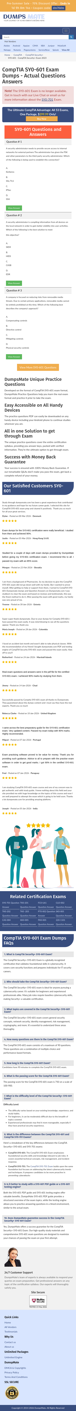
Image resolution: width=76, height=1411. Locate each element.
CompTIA (18, 55)
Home (7, 55)
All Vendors (10, 1327)
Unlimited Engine (13, 1357)
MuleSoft (62, 45)
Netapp (7, 50)
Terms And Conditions (16, 1376)
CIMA (35, 45)
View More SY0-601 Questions (38, 367)
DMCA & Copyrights (15, 1367)
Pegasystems (30, 50)
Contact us (10, 1342)
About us (9, 1346)
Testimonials (10, 1331)
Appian (26, 45)
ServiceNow (44, 50)
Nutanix (17, 50)
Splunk (56, 50)
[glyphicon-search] (71, 37)
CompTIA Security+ (34, 55)
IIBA (43, 45)
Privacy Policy (11, 1372)
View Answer (14, 208)
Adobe (7, 45)
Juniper (51, 45)
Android (16, 45)
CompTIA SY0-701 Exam (41, 1166)
